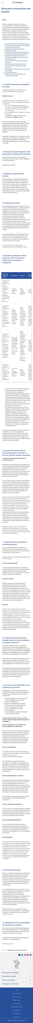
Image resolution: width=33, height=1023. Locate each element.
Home (4, 950)
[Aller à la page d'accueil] (17, 2)
